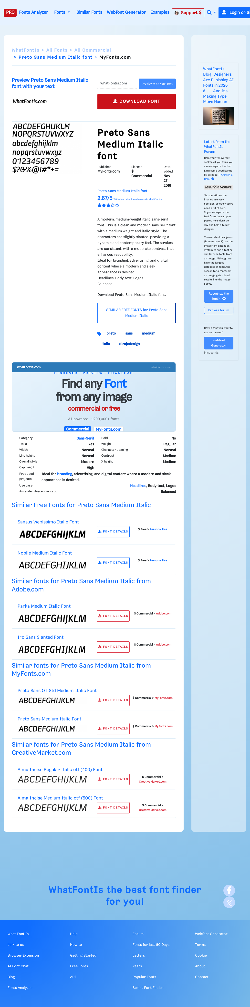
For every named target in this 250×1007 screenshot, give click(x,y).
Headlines (138, 486)
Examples (159, 12)
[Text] (117, 84)
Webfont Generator (126, 12)
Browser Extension (23, 956)
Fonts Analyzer (33, 12)
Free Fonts (79, 966)
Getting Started (83, 956)
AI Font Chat (18, 966)
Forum (138, 934)
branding (64, 474)
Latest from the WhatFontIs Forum (217, 147)
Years (137, 966)
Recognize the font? (219, 296)
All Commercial (92, 50)
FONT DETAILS (113, 531)
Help (74, 934)
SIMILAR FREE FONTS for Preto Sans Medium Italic (136, 313)
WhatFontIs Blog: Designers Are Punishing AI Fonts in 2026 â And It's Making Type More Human (218, 85)
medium (148, 334)
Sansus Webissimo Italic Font (48, 522)
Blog (11, 977)
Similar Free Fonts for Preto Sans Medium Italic (81, 505)
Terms (200, 945)
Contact (201, 977)
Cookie (201, 956)
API (73, 977)
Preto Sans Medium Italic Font (49, 719)
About (200, 966)
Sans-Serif (85, 438)
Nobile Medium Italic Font (45, 553)
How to (76, 945)
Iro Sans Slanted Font (40, 637)
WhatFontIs (26, 50)
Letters (139, 956)
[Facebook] (229, 890)
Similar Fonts (89, 12)
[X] (229, 902)
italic (106, 344)
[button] (211, 13)
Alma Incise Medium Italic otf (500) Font (60, 798)
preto (111, 334)
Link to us (16, 945)
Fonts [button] (60, 12)
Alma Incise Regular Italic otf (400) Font (60, 769)
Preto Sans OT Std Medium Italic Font (57, 690)
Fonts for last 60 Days (151, 945)
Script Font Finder (148, 988)
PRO (10, 12)
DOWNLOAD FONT (136, 101)
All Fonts (57, 50)
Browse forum (218, 310)
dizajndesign (129, 344)
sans (129, 334)
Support (188, 12)
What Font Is (18, 934)
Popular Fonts (144, 977)
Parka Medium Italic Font (44, 606)
